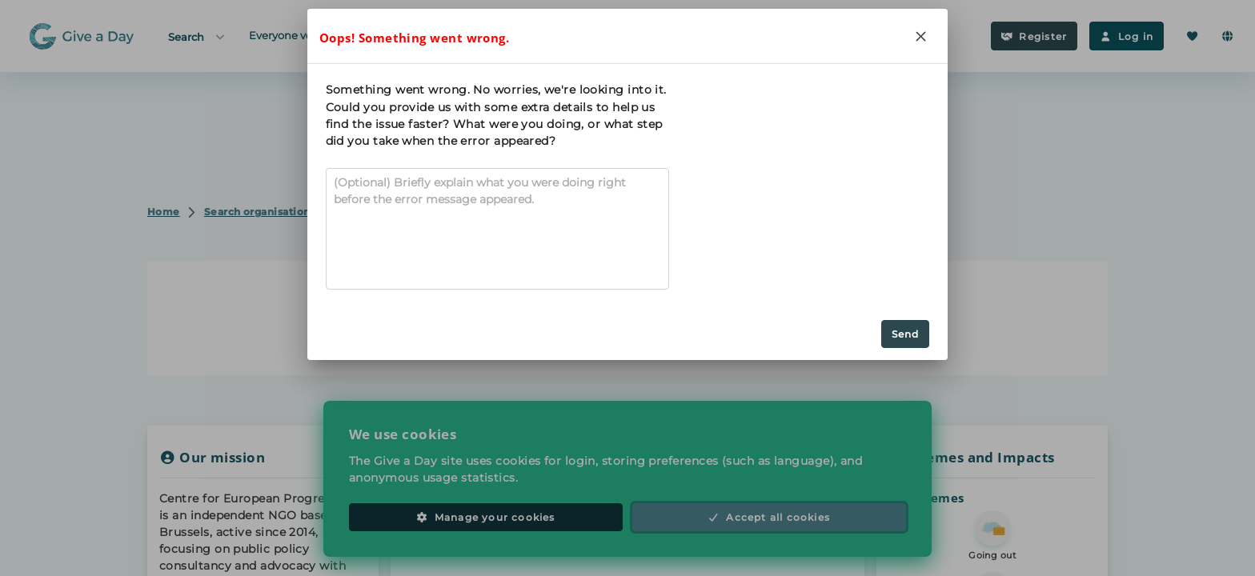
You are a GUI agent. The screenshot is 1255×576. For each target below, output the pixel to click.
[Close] (920, 36)
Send (906, 334)
